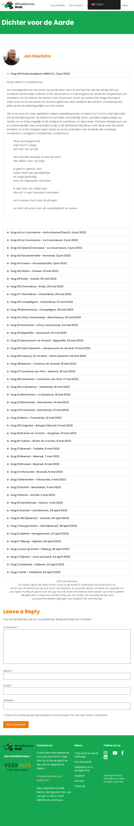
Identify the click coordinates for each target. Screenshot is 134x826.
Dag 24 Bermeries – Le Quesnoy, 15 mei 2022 (41, 394)
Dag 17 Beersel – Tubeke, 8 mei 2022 (35, 449)
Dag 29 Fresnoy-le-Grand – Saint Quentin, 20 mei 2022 (48, 356)
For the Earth (76, 5)
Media (125, 5)
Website (8, 700)
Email (7, 685)
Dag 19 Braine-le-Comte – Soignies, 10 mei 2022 (43, 433)
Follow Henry (57, 5)
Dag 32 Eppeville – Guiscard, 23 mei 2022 (39, 333)
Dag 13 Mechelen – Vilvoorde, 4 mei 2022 (38, 479)
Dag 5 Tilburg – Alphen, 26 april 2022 (36, 541)
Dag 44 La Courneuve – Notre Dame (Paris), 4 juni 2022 (48, 232)
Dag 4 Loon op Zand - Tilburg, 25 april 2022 (40, 549)
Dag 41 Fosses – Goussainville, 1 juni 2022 (39, 263)
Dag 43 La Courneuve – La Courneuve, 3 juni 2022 (44, 240)
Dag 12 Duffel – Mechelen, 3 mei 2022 (36, 487)
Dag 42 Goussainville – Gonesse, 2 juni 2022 (41, 255)
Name (8, 671)
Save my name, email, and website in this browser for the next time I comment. (57, 715)
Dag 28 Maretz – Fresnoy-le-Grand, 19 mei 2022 (43, 364)
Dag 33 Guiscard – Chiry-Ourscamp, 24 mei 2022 (44, 325)
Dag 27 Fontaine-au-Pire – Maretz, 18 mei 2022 (43, 371)
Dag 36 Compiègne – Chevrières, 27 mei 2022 (42, 302)
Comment (11, 627)
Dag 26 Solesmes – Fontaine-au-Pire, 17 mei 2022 (45, 379)
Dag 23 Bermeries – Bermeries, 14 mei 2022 (40, 402)
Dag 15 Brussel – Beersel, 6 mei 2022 (35, 464)
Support (79, 776)
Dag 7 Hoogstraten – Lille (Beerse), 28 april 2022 (44, 526)
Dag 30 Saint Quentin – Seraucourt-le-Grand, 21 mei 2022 (50, 348)
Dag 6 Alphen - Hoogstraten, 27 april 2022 (40, 533)
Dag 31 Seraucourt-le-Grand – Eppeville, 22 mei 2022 (47, 340)
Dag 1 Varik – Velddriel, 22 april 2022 (36, 572)
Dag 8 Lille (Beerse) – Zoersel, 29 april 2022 (40, 518)
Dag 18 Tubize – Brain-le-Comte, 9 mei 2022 (41, 441)
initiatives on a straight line (83, 768)
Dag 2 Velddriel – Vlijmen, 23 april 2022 (37, 564)
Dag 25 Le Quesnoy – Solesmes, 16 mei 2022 (40, 387)
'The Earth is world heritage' (86, 754)
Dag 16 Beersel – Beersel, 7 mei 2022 (35, 456)
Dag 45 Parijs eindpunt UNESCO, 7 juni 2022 (40, 74)
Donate (79, 781)
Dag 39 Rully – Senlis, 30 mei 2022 (34, 279)
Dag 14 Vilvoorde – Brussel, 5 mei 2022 (37, 472)
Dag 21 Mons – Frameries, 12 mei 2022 (36, 418)
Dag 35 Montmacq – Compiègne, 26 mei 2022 (42, 310)
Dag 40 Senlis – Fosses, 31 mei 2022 (34, 271)
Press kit (79, 786)
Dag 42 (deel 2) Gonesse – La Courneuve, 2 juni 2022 (46, 248)
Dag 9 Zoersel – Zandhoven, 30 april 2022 (39, 510)
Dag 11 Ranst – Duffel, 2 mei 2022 (33, 495)
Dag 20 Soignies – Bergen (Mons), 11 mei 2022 (42, 425)
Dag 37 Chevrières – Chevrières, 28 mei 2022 (41, 294)
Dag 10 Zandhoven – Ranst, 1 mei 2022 (37, 503)
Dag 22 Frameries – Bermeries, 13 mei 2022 (40, 410)
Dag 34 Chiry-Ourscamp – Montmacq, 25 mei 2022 (46, 317)
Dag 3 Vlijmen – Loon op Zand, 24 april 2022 (40, 557)
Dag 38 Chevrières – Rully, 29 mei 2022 (37, 286)
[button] (67, 74)
